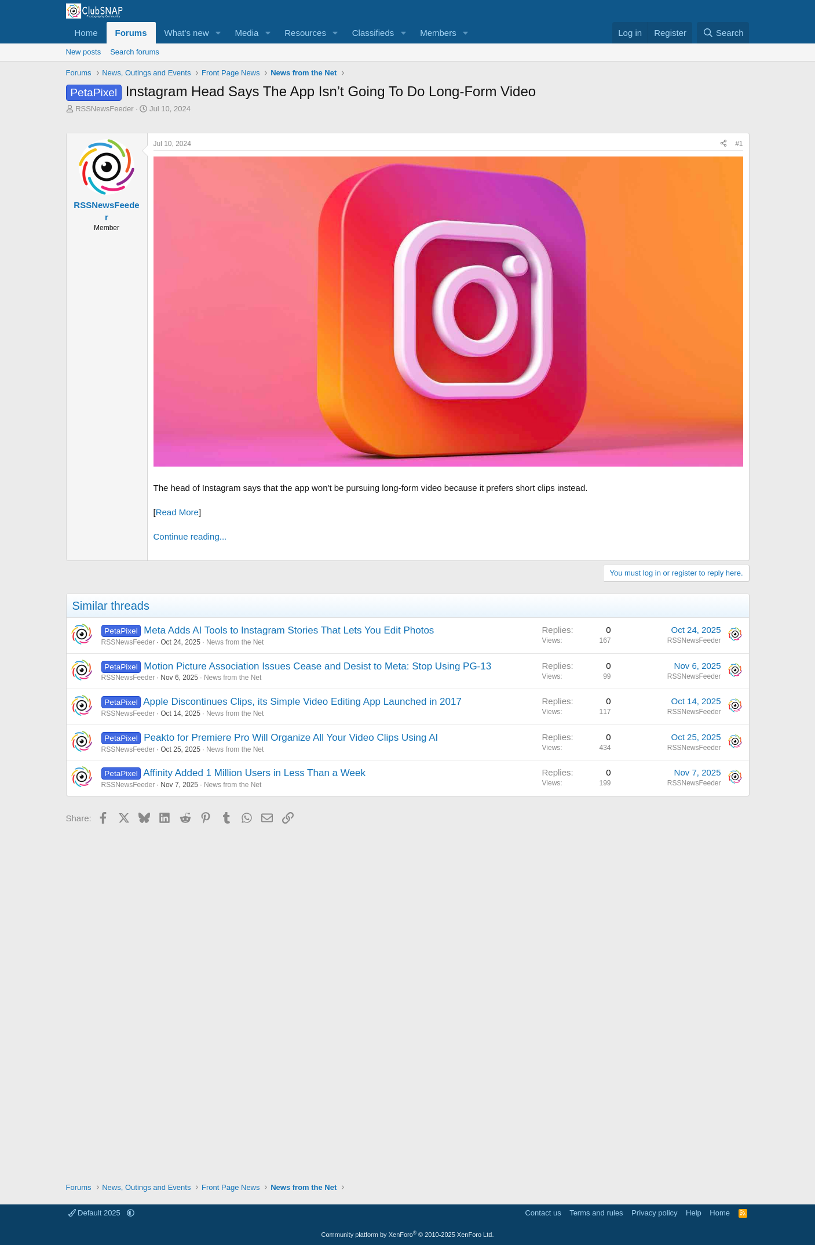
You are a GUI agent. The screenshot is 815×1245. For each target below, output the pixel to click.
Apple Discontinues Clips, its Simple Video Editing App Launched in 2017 (302, 701)
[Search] (723, 32)
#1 (739, 144)
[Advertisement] (408, 999)
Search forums (134, 52)
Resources (305, 33)
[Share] (723, 144)
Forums (131, 33)
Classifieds (373, 33)
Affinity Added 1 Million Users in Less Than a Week (254, 772)
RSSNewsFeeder (104, 108)
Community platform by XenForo (407, 1234)
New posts (83, 52)
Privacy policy (654, 1212)
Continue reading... (190, 536)
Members (438, 33)
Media (246, 33)
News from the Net (235, 642)
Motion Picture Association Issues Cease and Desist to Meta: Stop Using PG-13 (317, 666)
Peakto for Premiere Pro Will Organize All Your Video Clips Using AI (291, 737)
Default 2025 (95, 1212)
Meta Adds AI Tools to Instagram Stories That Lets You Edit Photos (289, 630)
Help (693, 1212)
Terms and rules (596, 1212)
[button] (218, 32)
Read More (177, 512)
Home (86, 33)
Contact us (543, 1212)
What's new (187, 33)
